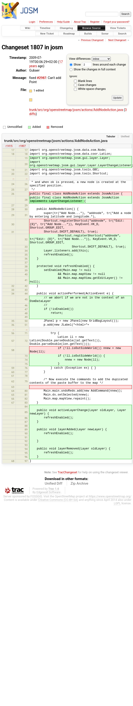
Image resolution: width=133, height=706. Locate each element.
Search (122, 33)
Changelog (66, 28)
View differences (80, 58)
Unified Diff (53, 483)
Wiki (27, 28)
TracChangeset (67, 472)
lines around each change (104, 64)
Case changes (87, 85)
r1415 (9, 145)
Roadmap (69, 33)
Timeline (45, 28)
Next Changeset (117, 40)
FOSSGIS (36, 496)
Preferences (46, 21)
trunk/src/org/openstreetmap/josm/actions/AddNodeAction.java (76, 110)
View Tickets (118, 28)
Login (32, 21)
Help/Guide (63, 21)
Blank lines (85, 81)
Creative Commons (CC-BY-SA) (58, 500)
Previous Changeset (92, 40)
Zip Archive (79, 483)
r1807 (22, 145)
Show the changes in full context (93, 69)
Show (75, 64)
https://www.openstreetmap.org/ (110, 496)
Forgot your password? (117, 21)
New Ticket (47, 33)
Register (94, 21)
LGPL (117, 503)
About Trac (80, 21)
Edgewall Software (48, 492)
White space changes (92, 89)
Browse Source (91, 28)
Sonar (105, 33)
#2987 (41, 78)
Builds (88, 33)
